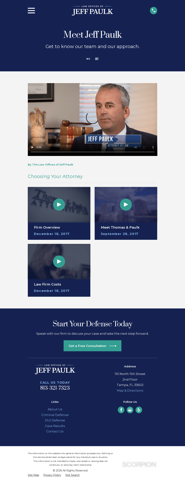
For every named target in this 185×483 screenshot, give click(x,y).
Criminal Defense (55, 415)
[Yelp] (139, 410)
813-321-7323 (55, 388)
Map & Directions (130, 390)
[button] (96, 59)
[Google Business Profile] (130, 410)
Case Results (55, 426)
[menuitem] (33, 475)
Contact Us (55, 431)
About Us (55, 409)
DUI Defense (55, 420)
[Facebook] (121, 410)
